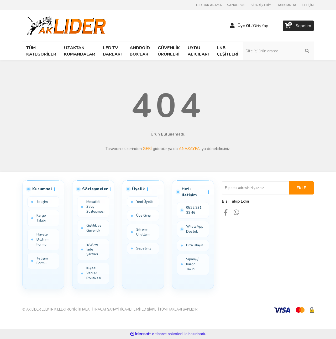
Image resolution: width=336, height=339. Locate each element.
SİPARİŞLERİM (261, 5)
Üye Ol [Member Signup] (244, 25)
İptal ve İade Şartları (92, 249)
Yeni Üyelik (145, 202)
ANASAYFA (189, 148)
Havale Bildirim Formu (42, 239)
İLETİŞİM (308, 5)
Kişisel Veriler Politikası (93, 273)
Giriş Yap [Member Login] (260, 25)
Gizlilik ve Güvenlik (94, 228)
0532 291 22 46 (194, 210)
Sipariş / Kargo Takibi (192, 264)
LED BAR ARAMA (209, 5)
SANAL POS (236, 5)
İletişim (42, 202)
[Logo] (67, 25)
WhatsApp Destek (194, 229)
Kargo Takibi (41, 218)
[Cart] (298, 26)
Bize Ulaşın (194, 245)
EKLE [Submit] (301, 188)
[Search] (278, 51)
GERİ (147, 148)
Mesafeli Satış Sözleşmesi (95, 207)
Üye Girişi (143, 215)
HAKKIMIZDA (286, 5)
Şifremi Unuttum (143, 232)
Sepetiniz (143, 248)
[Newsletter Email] (255, 188)
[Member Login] (232, 26)
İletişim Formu (42, 261)
